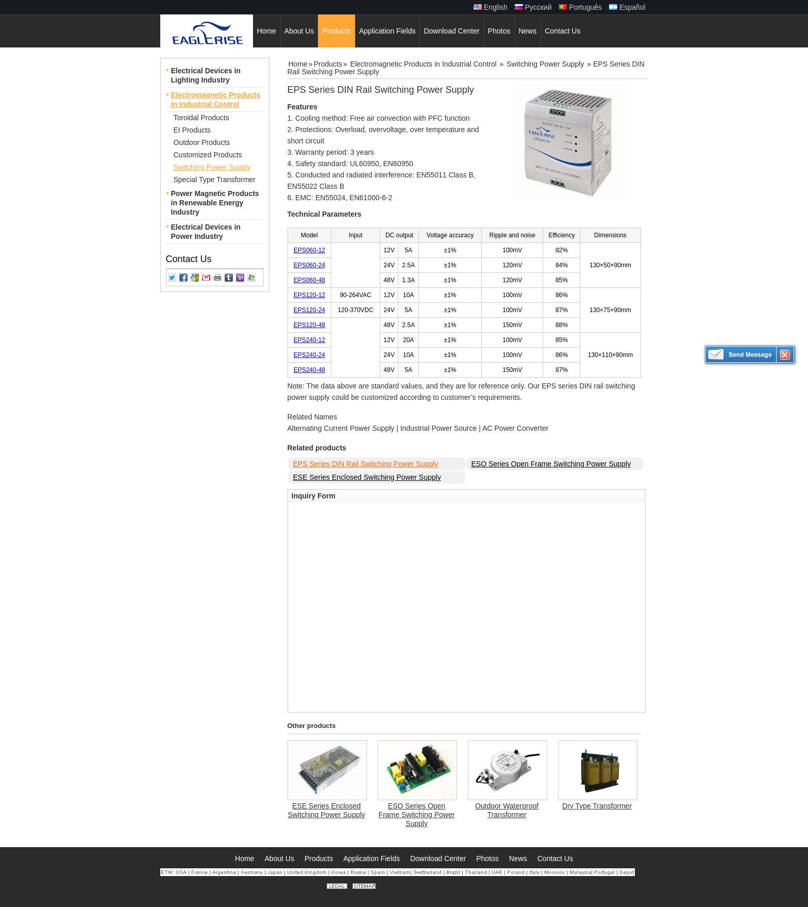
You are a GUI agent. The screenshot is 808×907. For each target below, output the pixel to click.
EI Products (192, 130)
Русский (533, 7)
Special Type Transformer (215, 179)
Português (580, 7)
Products (328, 64)
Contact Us (189, 259)
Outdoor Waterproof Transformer (506, 810)
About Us (279, 858)
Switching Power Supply (212, 167)
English (491, 7)
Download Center (438, 858)
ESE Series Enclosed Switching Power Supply (367, 477)
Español (627, 7)
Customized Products (208, 155)
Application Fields (371, 858)
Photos (487, 858)
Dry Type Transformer (597, 806)
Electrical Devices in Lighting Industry (206, 75)
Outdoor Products (202, 142)
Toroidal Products (201, 118)
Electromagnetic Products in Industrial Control (216, 99)
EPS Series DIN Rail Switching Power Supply (366, 464)
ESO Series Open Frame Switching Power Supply (551, 464)
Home (298, 64)
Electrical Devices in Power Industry (206, 231)
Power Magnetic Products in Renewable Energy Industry (215, 202)
